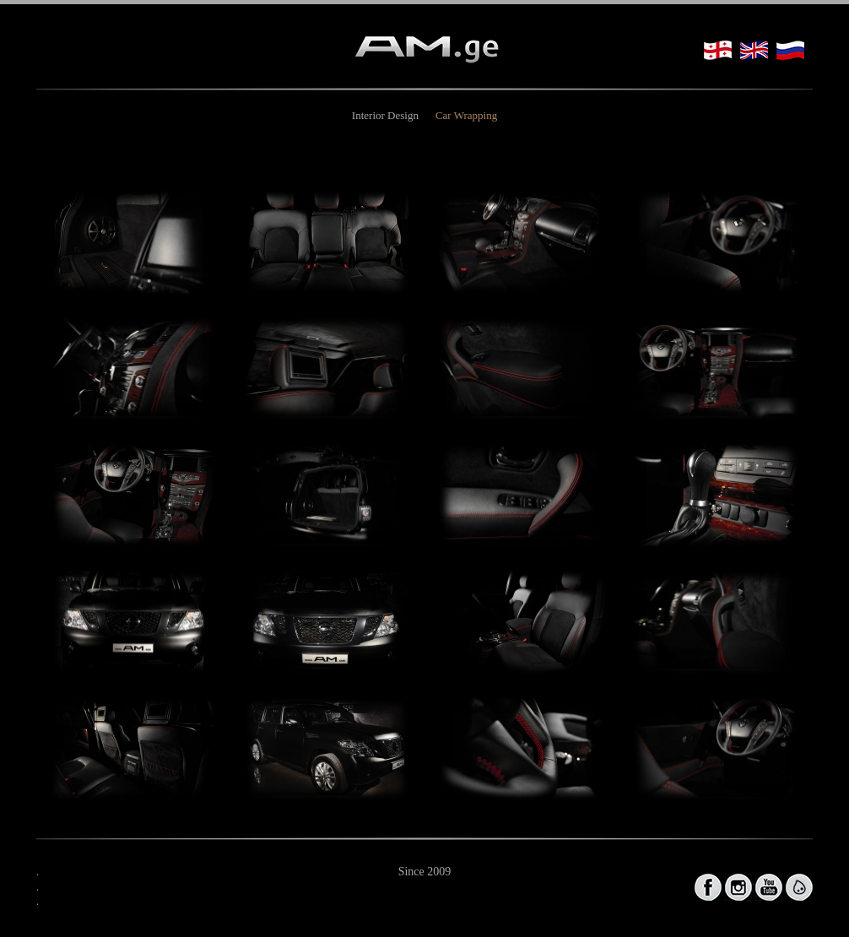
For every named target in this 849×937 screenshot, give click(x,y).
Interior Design (385, 115)
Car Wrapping (466, 115)
